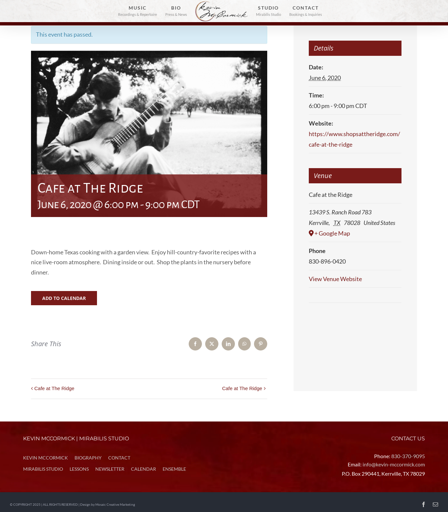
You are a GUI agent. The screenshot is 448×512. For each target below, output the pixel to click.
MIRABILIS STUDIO (43, 469)
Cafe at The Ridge (54, 388)
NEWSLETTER (109, 469)
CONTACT (119, 457)
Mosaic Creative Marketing (115, 504)
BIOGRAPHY (88, 457)
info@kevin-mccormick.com (394, 464)
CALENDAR (143, 469)
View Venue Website (335, 278)
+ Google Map (332, 233)
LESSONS (79, 469)
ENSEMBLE (174, 469)
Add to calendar (64, 298)
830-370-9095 (408, 456)
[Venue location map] (355, 323)
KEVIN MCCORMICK (45, 457)
